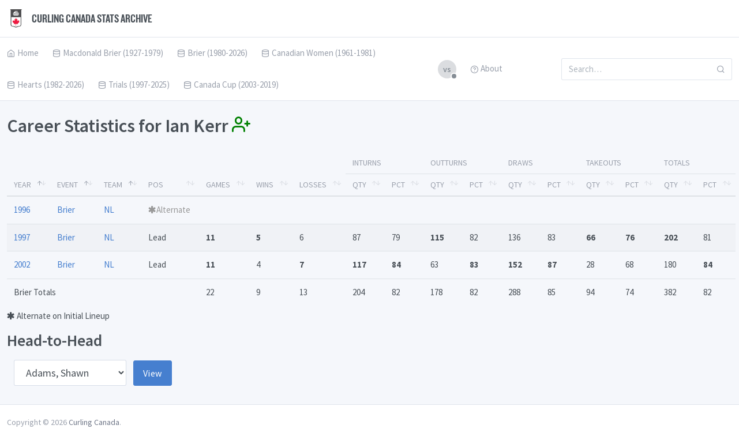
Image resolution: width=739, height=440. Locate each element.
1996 (22, 209)
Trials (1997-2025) (134, 84)
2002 (22, 264)
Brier (66, 209)
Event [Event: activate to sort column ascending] (67, 184)
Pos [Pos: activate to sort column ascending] (155, 184)
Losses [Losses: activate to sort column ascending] (313, 184)
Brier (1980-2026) (212, 52)
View (152, 373)
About (486, 68)
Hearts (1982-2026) (45, 84)
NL (109, 209)
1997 (22, 237)
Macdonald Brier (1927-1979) (107, 52)
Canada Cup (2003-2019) (231, 84)
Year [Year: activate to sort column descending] (22, 184)
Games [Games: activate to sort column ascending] (218, 184)
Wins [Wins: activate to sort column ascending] (264, 184)
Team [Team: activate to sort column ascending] (113, 184)
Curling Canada (94, 422)
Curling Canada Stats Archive (79, 18)
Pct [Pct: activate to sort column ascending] (398, 184)
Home (23, 52)
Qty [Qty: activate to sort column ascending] (359, 184)
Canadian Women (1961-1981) (318, 52)
